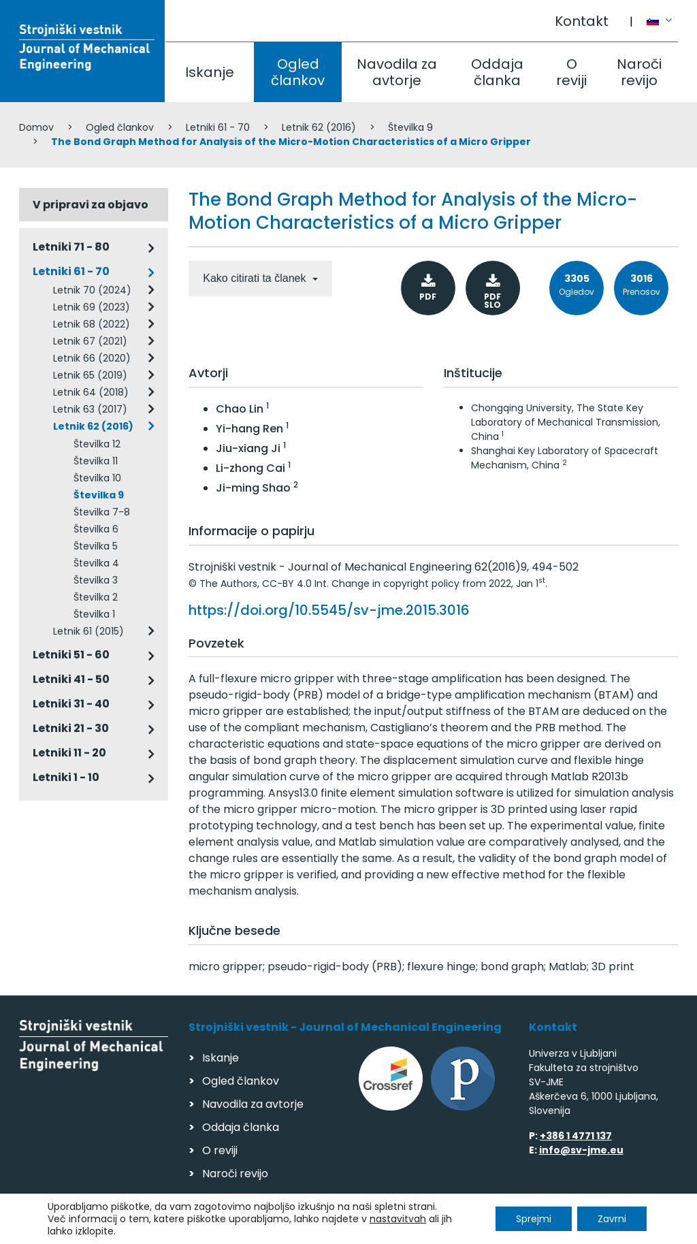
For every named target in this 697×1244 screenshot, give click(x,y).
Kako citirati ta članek (256, 278)
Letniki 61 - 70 (218, 127)
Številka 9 (410, 127)
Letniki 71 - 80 (71, 247)
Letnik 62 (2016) (319, 127)
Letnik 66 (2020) (92, 358)
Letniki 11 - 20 (69, 753)
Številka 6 (96, 529)
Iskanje (209, 72)
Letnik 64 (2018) (91, 392)
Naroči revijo (639, 72)
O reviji (571, 72)
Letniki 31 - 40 (71, 704)
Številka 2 (96, 597)
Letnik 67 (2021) (90, 341)
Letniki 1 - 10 (66, 777)
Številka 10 (97, 478)
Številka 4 (96, 563)
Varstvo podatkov (194, 1227)
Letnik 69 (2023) (91, 307)
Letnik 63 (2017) (90, 409)
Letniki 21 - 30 (71, 728)
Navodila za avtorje (397, 72)
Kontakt (582, 21)
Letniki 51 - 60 (71, 655)
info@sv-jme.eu (581, 1150)
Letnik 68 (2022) (91, 324)
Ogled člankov (298, 72)
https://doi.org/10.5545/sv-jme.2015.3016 (329, 610)
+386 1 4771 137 (576, 1136)
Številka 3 (96, 580)
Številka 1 (94, 614)
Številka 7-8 (102, 512)
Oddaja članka (497, 72)
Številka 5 (96, 546)
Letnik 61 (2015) (88, 631)
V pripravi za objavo (90, 204)
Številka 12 (97, 444)
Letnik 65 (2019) (90, 375)
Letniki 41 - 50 (71, 679)
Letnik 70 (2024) (92, 290)
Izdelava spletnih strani (585, 1229)
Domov (36, 127)
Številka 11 (96, 461)
